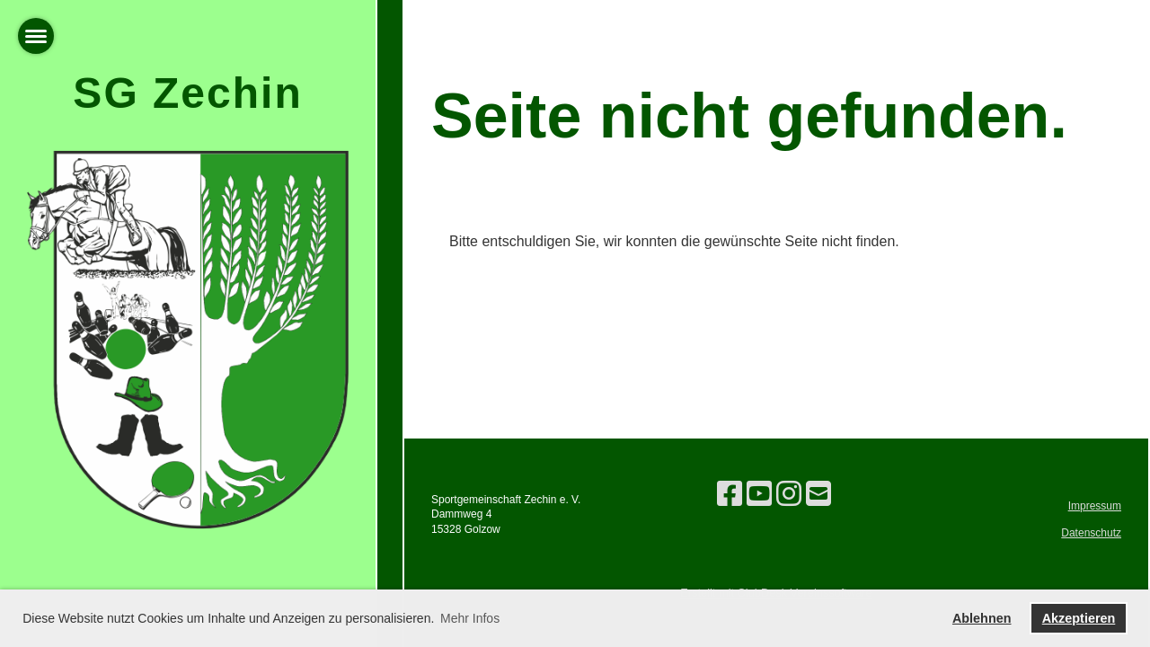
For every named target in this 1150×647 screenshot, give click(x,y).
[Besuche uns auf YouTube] (759, 494)
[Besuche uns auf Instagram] (788, 494)
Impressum (1094, 506)
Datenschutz (1091, 533)
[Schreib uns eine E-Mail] (818, 494)
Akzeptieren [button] (1079, 618)
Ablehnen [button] (982, 618)
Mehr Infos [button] (470, 618)
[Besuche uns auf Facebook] (729, 494)
